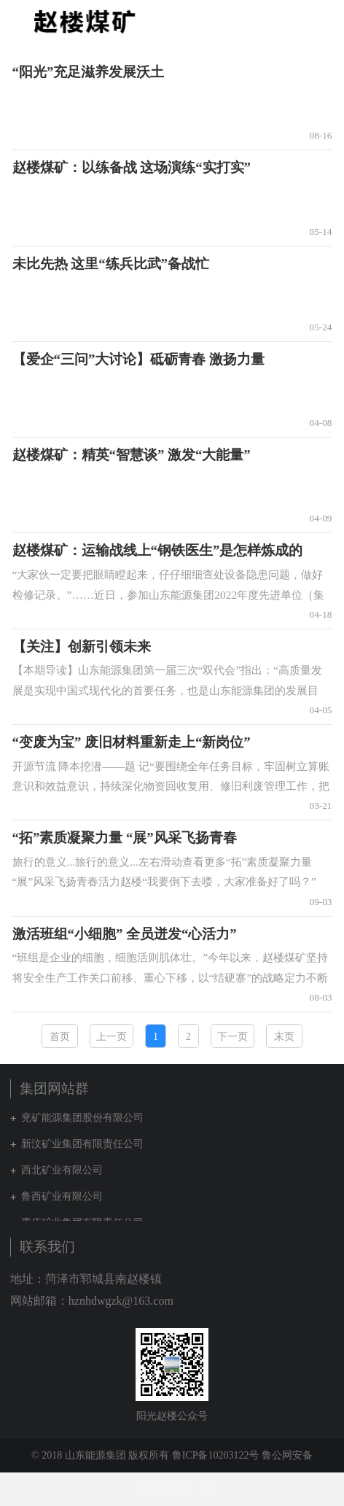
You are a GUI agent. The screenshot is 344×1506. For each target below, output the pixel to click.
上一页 (111, 1036)
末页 (284, 1036)
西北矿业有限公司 (62, 1170)
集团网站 (296, 21)
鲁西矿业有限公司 (62, 1196)
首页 (60, 1036)
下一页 (232, 1036)
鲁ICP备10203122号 (215, 1455)
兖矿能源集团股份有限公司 (82, 1117)
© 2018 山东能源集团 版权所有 (100, 1455)
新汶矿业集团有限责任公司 (82, 1143)
